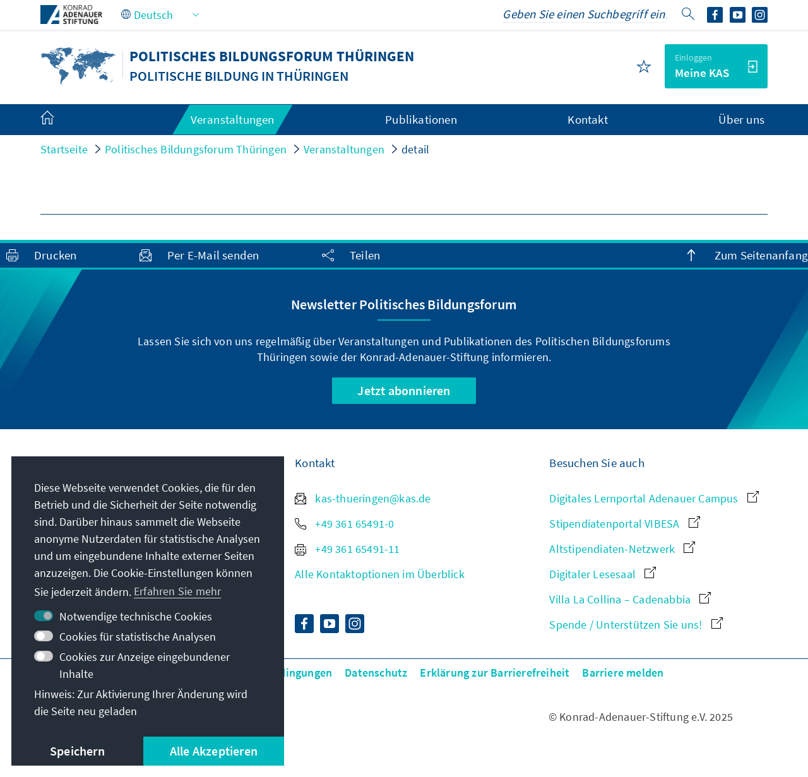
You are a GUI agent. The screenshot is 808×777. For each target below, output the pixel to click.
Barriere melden (622, 672)
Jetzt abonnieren (403, 390)
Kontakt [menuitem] (587, 119)
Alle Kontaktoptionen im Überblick (380, 574)
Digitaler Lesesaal (602, 574)
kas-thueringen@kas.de (363, 498)
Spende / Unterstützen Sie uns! (635, 624)
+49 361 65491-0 (344, 523)
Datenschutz (376, 672)
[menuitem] (60, 120)
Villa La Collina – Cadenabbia (630, 599)
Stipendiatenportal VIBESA (624, 523)
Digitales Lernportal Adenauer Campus (653, 498)
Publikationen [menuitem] (421, 119)
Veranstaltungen (344, 149)
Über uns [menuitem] (741, 119)
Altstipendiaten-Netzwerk (622, 549)
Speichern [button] (77, 751)
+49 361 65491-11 (347, 549)
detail (415, 149)
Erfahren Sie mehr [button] (177, 591)
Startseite (64, 149)
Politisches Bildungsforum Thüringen (196, 149)
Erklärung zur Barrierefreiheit (494, 672)
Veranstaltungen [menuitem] (233, 119)
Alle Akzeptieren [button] (214, 751)
